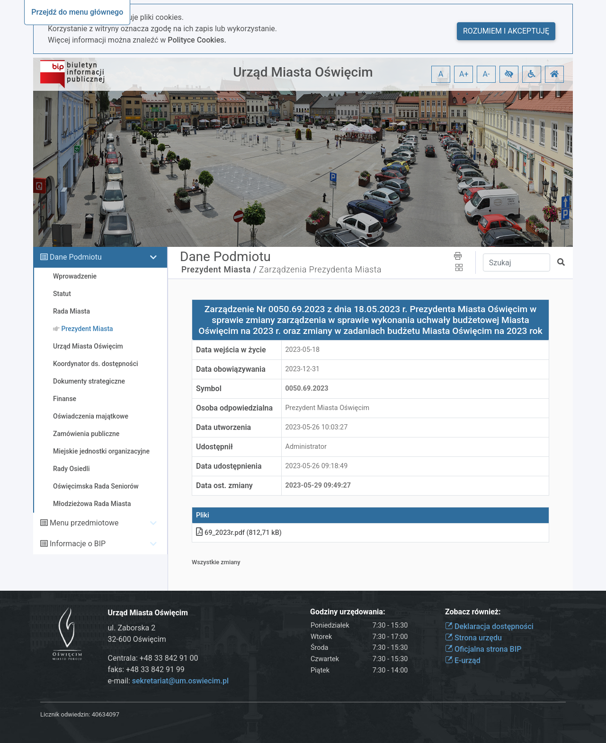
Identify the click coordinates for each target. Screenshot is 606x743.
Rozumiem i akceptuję (506, 30)
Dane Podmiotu (76, 257)
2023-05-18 (302, 350)
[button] (508, 74)
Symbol (209, 388)
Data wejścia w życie (231, 349)
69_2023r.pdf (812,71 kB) (239, 533)
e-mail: (168, 680)
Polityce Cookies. (197, 39)
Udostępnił (214, 446)
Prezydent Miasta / (219, 269)
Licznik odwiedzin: (65, 714)
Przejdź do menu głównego (77, 12)
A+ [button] (464, 74)
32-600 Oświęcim (137, 639)
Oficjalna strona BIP (483, 649)
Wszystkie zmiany (216, 562)
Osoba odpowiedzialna (234, 407)
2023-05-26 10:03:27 (316, 427)
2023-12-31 (302, 369)
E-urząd (463, 660)
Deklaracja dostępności (489, 626)
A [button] (440, 74)
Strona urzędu (473, 637)
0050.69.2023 (307, 389)
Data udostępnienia (229, 466)
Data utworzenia (223, 427)
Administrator (306, 447)
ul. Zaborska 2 (132, 627)
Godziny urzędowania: (347, 611)
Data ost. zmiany (224, 485)
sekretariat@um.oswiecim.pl (180, 680)
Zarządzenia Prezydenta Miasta (320, 269)
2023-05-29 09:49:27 (318, 485)
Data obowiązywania (231, 369)
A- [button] (486, 74)
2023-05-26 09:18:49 (316, 466)
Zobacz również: (473, 611)
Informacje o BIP (78, 543)
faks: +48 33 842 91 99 (146, 669)
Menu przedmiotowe (84, 522)
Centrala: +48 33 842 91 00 (153, 658)
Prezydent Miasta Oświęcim (327, 408)
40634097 (105, 714)
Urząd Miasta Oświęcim (303, 72)
